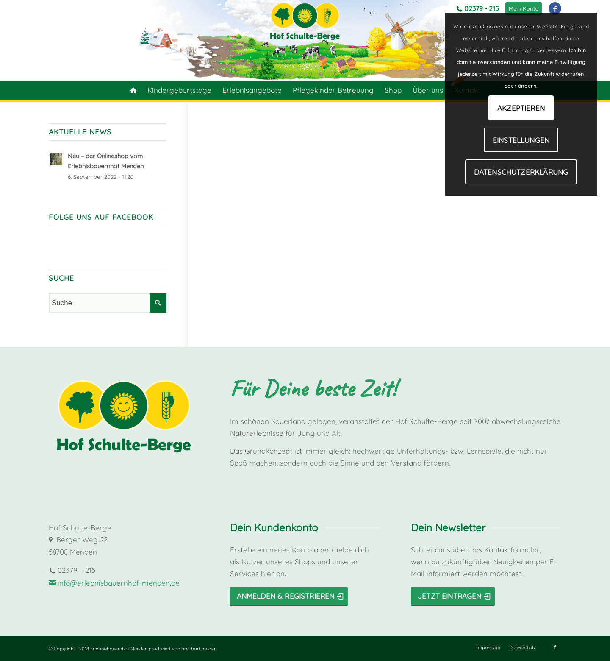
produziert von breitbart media (182, 649)
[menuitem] (523, 8)
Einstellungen (521, 140)
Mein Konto (523, 8)
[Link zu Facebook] (555, 8)
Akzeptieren (521, 107)
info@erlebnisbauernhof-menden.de (119, 582)
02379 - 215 (481, 8)
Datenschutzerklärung (521, 171)
